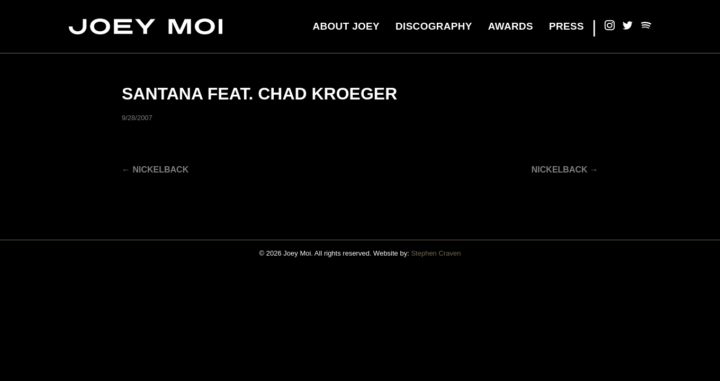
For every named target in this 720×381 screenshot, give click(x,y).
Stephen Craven (436, 253)
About (346, 26)
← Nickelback (155, 169)
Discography (433, 26)
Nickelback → (565, 169)
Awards (510, 26)
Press (566, 26)
